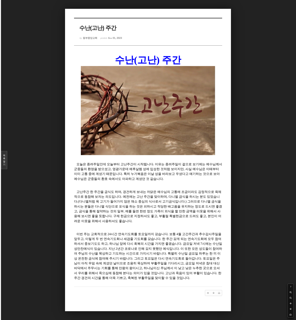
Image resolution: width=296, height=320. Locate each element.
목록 (4, 160)
